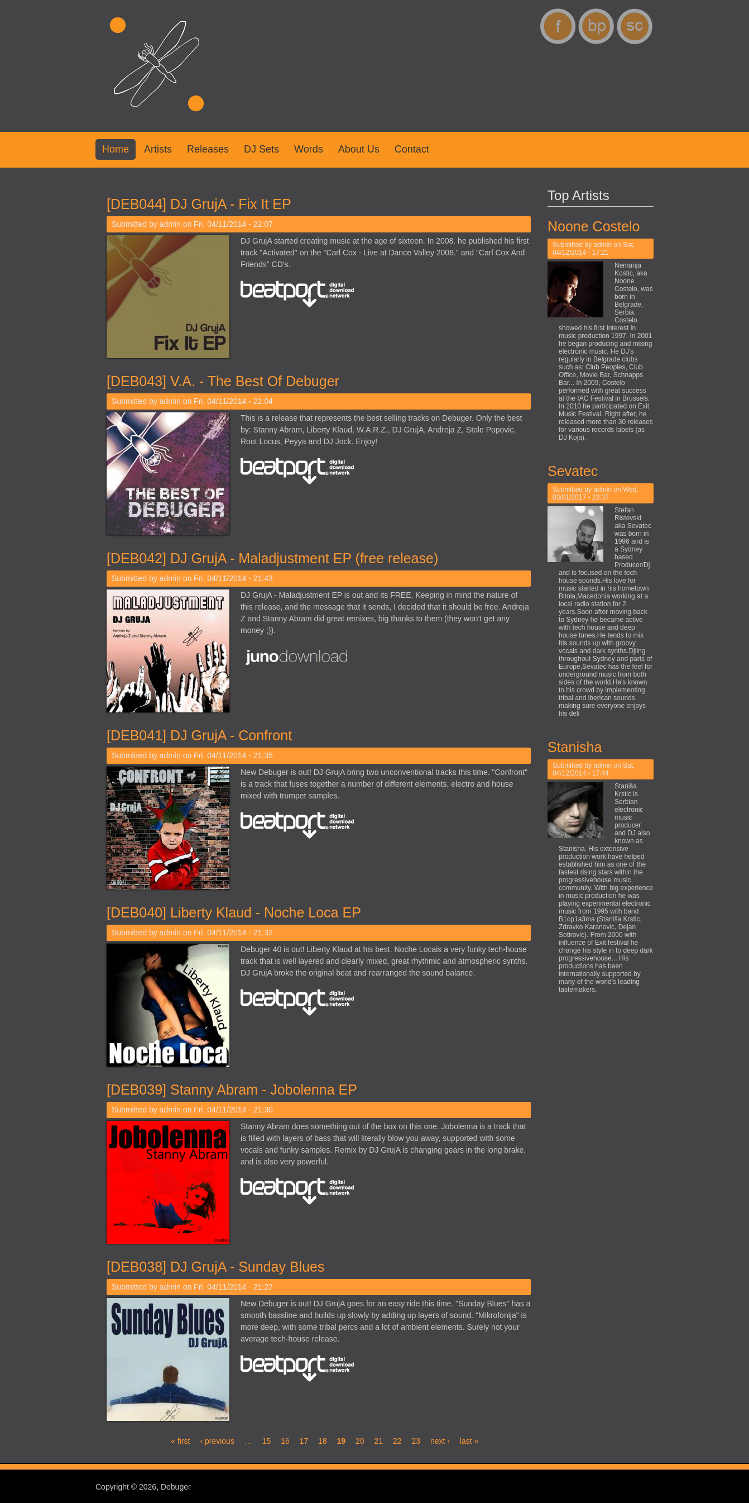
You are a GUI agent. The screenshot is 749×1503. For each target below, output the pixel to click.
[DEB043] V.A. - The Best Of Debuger (223, 381)
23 (415, 1441)
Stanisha (580, 747)
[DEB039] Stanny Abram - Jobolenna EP (232, 1089)
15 (266, 1441)
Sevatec (578, 471)
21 (378, 1441)
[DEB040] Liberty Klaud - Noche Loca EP (234, 912)
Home (115, 149)
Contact (412, 149)
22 (397, 1441)
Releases (208, 149)
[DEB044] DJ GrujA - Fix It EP (199, 204)
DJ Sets (261, 149)
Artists (158, 149)
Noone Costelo (599, 226)
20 (360, 1441)
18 (322, 1441)
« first (180, 1441)
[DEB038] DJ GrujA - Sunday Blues (215, 1266)
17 (304, 1441)
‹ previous (217, 1441)
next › (440, 1441)
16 (285, 1441)
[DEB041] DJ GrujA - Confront (199, 735)
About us (359, 149)
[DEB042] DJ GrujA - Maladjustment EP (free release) (272, 558)
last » (469, 1441)
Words (308, 149)
